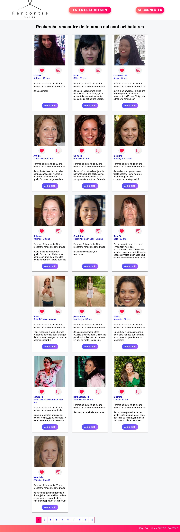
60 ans (50, 158)
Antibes (37, 78)
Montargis (79, 319)
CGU (147, 528)
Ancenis (37, 480)
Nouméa (117, 319)
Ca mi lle (78, 156)
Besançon (118, 158)
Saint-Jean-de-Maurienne (45, 399)
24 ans (128, 158)
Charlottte (79, 236)
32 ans (46, 239)
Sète (76, 78)
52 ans (127, 319)
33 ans (88, 319)
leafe (76, 75)
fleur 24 (117, 236)
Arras (116, 78)
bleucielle (38, 477)
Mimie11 (37, 75)
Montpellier (39, 158)
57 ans (124, 78)
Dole (115, 239)
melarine (117, 156)
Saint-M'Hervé (40, 319)
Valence (37, 239)
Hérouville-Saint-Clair (84, 239)
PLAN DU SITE (158, 528)
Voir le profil (50, 105)
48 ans (46, 78)
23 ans (90, 399)
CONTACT (173, 528)
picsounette (79, 316)
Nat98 (116, 316)
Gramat (77, 158)
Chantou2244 (120, 75)
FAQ (141, 528)
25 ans (83, 78)
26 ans (46, 480)
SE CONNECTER (150, 10)
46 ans (52, 319)
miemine (117, 397)
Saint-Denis (79, 399)
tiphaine (37, 236)
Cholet (116, 399)
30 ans (86, 158)
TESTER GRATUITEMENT (90, 10)
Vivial (36, 316)
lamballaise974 (81, 397)
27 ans (125, 399)
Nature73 (38, 397)
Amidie (36, 156)
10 (91, 519)
